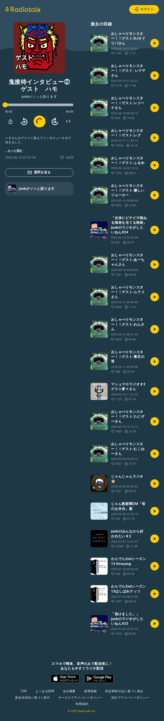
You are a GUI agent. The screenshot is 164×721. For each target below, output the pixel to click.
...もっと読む (14, 150)
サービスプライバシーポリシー (80, 697)
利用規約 (82, 704)
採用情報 (90, 691)
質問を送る (39, 172)
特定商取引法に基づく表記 (124, 691)
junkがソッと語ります (39, 96)
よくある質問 (44, 691)
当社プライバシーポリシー (130, 697)
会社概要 (69, 691)
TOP (24, 691)
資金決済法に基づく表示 (32, 697)
